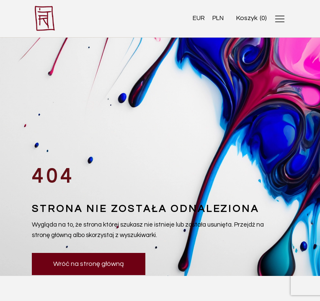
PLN (218, 18)
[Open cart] (251, 18)
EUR (199, 18)
